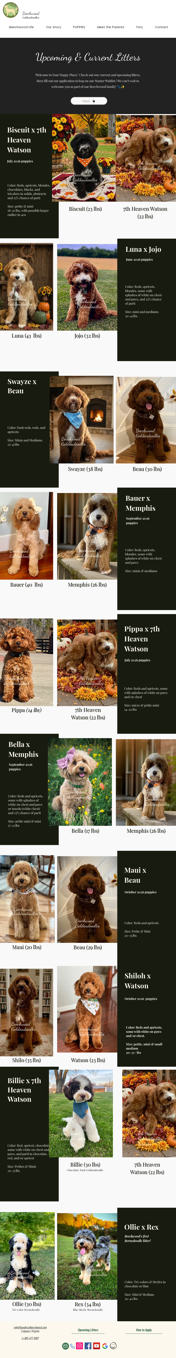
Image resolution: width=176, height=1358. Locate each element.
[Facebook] (88, 1345)
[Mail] (65, 1346)
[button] (79, 27)
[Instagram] (79, 1345)
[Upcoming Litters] (88, 1330)
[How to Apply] (143, 1330)
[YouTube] (96, 1345)
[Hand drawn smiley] (113, 1346)
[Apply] (89, 101)
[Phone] (72, 1346)
